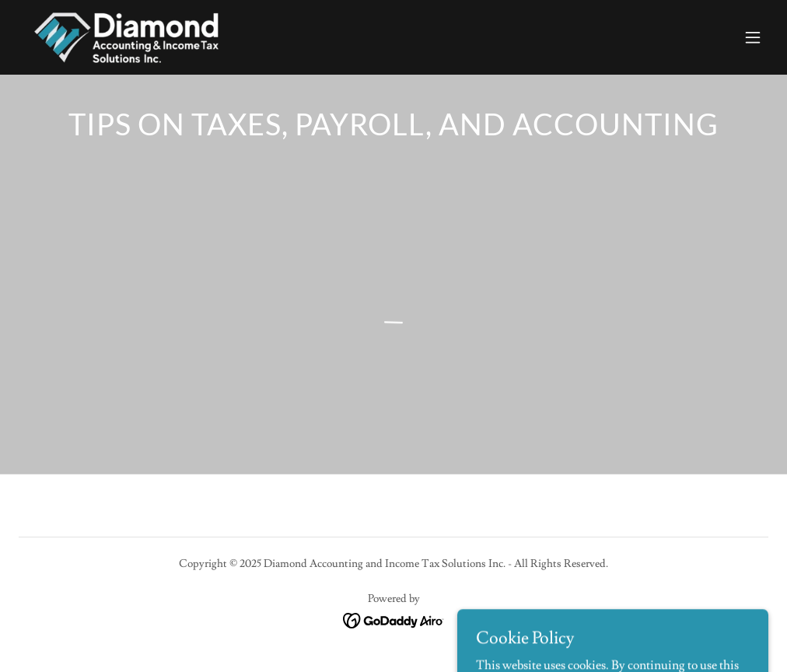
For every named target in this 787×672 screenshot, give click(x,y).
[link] (125, 37)
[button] (752, 37)
